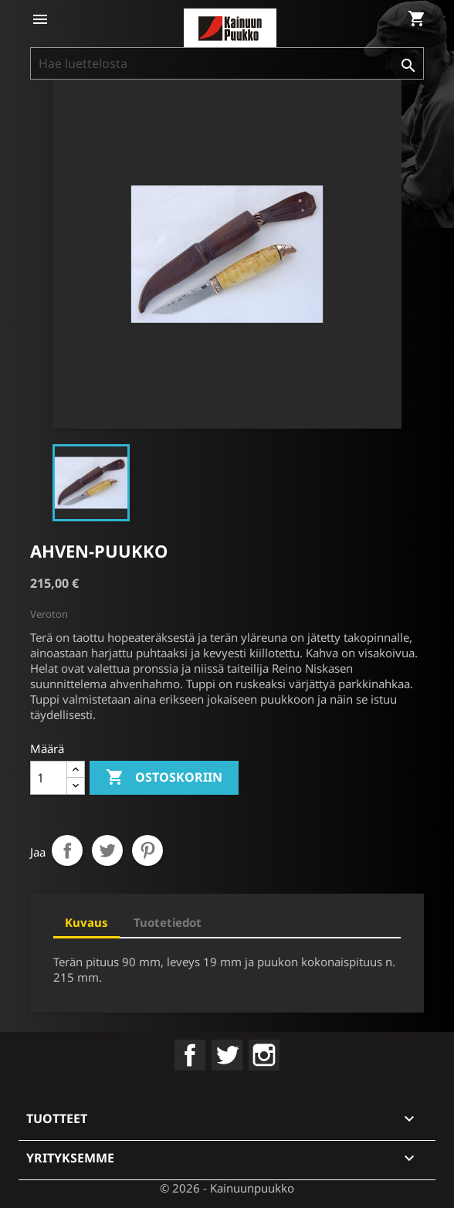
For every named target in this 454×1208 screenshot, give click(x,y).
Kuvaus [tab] (86, 922)
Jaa (67, 850)
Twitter (227, 1055)
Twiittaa (107, 850)
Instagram (264, 1055)
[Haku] (227, 63)
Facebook (189, 1055)
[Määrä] (48, 778)
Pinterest (147, 850)
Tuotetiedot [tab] (168, 922)
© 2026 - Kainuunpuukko (227, 1188)
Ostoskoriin (164, 778)
